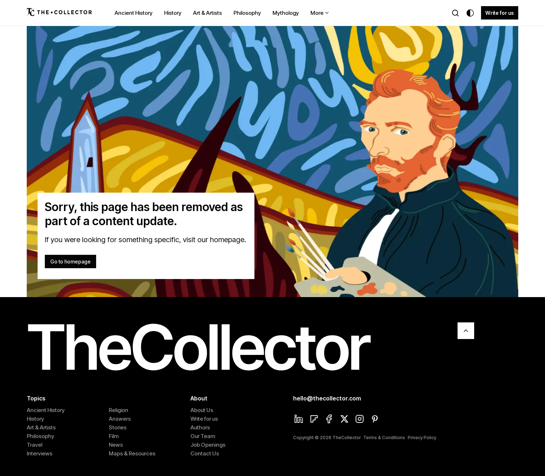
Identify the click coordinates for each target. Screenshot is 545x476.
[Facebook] (329, 419)
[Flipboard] (314, 419)
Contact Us (204, 453)
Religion (118, 410)
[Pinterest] (375, 419)
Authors (200, 427)
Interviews (39, 453)
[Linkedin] (299, 419)
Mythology (285, 12)
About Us (201, 410)
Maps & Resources (132, 453)
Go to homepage (70, 261)
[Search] (455, 13)
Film (114, 436)
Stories (117, 427)
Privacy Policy (422, 437)
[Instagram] (359, 419)
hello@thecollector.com (327, 398)
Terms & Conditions (384, 437)
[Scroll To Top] (466, 330)
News (116, 444)
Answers (120, 418)
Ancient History (134, 12)
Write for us (499, 13)
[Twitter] (344, 419)
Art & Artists (207, 12)
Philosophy (247, 12)
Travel (34, 444)
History (172, 12)
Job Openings (208, 444)
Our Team (202, 436)
